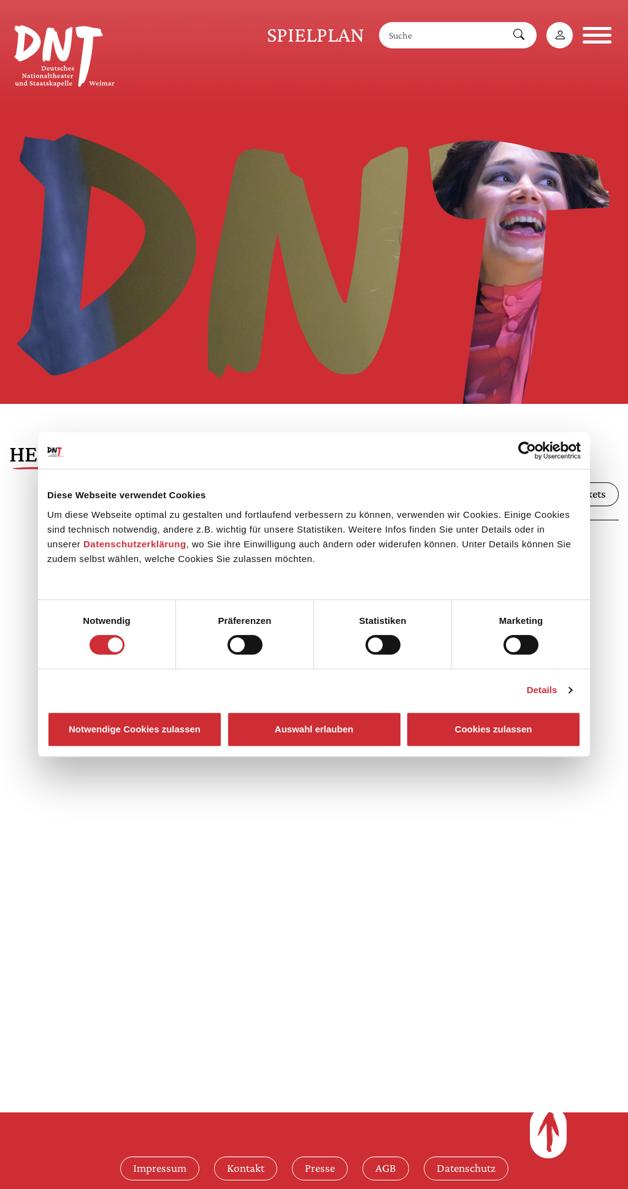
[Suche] (440, 35)
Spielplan (315, 35)
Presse (320, 1167)
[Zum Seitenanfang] (548, 1132)
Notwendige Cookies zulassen (135, 729)
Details (542, 690)
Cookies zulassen (493, 729)
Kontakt (245, 1167)
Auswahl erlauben (314, 729)
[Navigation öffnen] (597, 35)
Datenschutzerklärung (134, 544)
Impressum (159, 1167)
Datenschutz (466, 1167)
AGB (385, 1167)
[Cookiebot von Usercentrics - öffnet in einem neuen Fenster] (527, 450)
